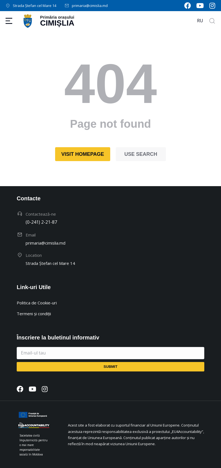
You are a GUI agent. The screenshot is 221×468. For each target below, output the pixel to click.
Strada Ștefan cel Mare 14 (34, 5)
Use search (140, 154)
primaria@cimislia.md (90, 5)
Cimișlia (57, 23)
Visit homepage (82, 154)
